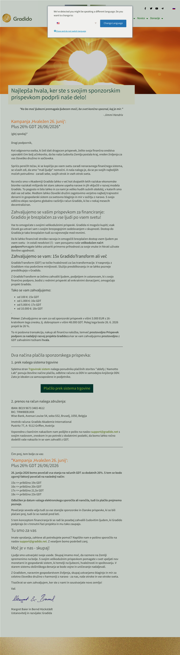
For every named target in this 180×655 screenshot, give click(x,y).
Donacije (156, 18)
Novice (142, 18)
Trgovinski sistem (39, 369)
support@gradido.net (104, 432)
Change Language (113, 23)
